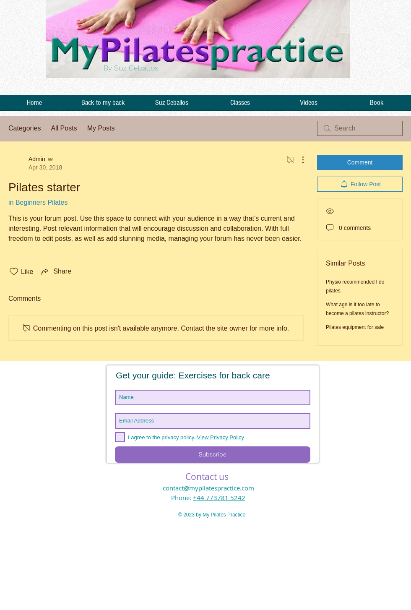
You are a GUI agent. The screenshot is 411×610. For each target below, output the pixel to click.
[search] (360, 128)
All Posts (64, 128)
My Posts (101, 128)
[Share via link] (55, 271)
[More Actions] (299, 160)
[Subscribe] (212, 454)
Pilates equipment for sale (355, 327)
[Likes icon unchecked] (13, 271)
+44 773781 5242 (219, 497)
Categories (24, 128)
